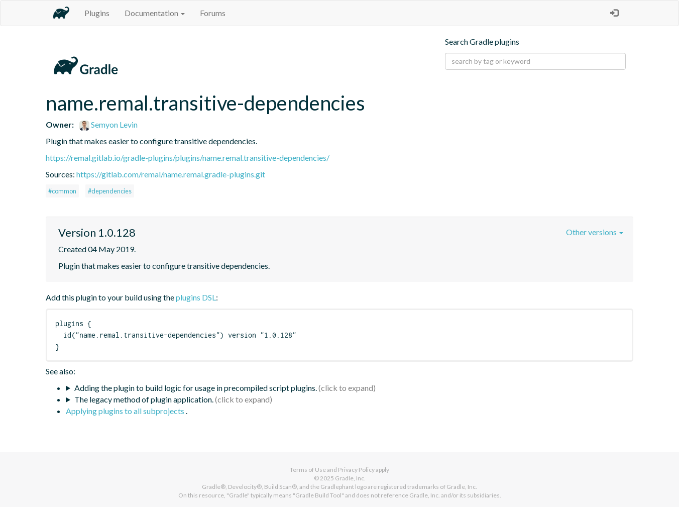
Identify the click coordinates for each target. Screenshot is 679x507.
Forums (212, 13)
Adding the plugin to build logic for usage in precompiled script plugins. (195, 387)
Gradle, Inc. (350, 478)
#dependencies (110, 191)
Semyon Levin (108, 124)
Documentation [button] (155, 13)
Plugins (96, 13)
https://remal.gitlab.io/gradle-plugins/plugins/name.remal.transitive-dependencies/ (187, 157)
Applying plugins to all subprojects (126, 411)
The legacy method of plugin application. (143, 399)
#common (62, 191)
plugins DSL (196, 297)
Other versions (594, 232)
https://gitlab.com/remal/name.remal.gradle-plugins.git (170, 174)
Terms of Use (308, 469)
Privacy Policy (356, 469)
